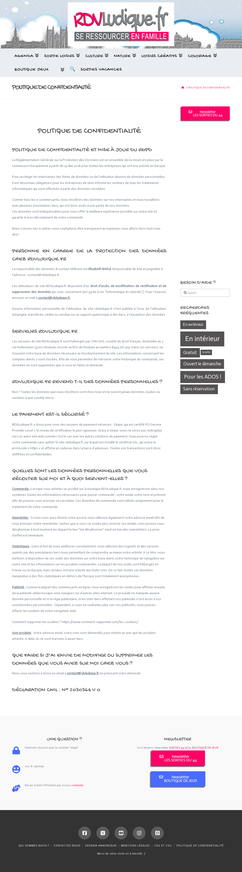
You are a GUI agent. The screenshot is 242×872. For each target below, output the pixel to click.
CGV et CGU (163, 845)
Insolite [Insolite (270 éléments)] (206, 352)
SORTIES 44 (176, 747)
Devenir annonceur (101, 845)
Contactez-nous (67, 845)
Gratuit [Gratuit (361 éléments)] (190, 352)
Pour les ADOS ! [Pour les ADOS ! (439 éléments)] (202, 376)
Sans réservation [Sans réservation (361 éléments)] (199, 389)
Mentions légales (135, 845)
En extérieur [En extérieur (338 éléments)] (193, 324)
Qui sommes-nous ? (33, 845)
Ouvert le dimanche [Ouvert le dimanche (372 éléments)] (202, 363)
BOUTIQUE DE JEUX (205, 747)
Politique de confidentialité (200, 845)
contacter (77, 785)
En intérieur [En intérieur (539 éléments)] (202, 338)
